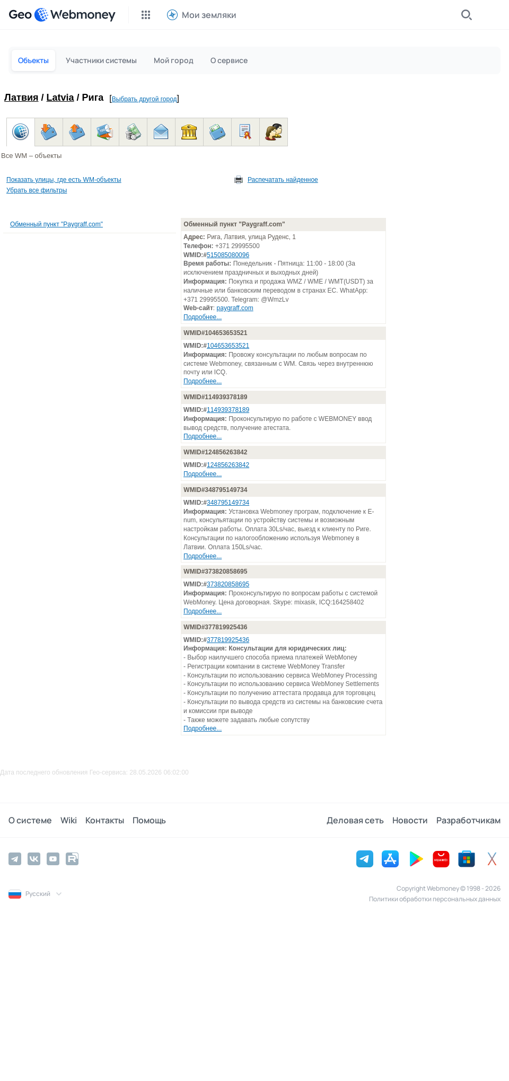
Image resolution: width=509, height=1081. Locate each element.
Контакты (104, 820)
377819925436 (228, 640)
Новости (410, 820)
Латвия (21, 97)
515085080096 (228, 255)
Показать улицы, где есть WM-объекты (63, 179)
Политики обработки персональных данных (435, 898)
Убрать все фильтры (36, 190)
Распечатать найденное (283, 179)
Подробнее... (202, 317)
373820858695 (228, 584)
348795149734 (228, 502)
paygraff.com (235, 308)
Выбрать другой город (144, 99)
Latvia (60, 97)
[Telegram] (14, 859)
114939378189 (228, 410)
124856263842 (228, 465)
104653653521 (228, 345)
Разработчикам (468, 820)
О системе (30, 820)
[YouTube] (53, 859)
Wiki (68, 820)
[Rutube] (72, 859)
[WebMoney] (75, 15)
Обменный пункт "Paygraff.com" (56, 224)
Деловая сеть (355, 820)
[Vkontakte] (34, 859)
